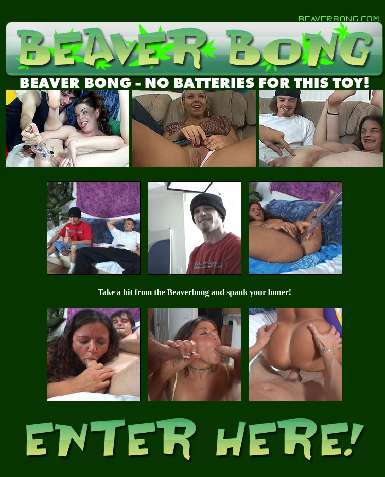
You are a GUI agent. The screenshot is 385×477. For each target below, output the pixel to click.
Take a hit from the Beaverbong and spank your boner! (194, 292)
